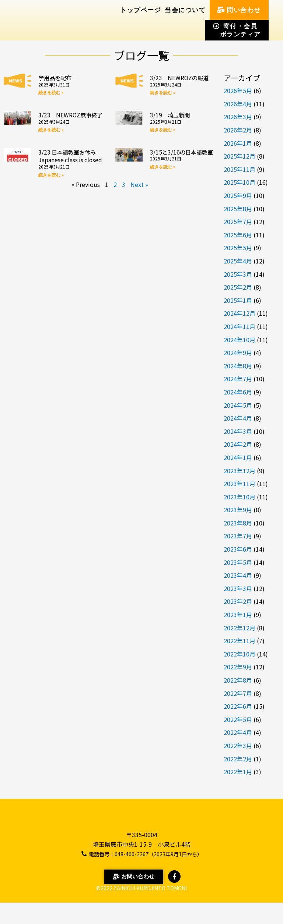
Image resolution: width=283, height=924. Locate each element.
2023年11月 (239, 483)
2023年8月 (238, 522)
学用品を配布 (58, 77)
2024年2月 (238, 444)
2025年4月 (238, 260)
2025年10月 (239, 182)
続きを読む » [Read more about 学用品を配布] (51, 92)
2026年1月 (238, 143)
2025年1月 (238, 300)
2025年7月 (238, 221)
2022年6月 (238, 706)
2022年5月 (238, 719)
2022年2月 (238, 758)
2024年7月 (238, 378)
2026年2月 (238, 129)
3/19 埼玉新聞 (173, 122)
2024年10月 (239, 339)
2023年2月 (238, 601)
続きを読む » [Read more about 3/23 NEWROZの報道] (162, 100)
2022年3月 (238, 745)
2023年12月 (239, 470)
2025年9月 (238, 195)
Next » (139, 208)
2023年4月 (238, 575)
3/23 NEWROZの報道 (181, 81)
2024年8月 (238, 365)
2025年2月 (238, 287)
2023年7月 (238, 535)
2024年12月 (239, 313)
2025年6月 (238, 234)
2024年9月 (238, 352)
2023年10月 (239, 496)
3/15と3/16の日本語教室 (180, 171)
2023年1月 (238, 614)
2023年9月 (238, 509)
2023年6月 (238, 549)
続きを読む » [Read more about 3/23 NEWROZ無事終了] (51, 145)
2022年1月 (238, 771)
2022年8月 (238, 680)
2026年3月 (238, 116)
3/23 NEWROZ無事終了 (69, 126)
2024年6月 (238, 391)
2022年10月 (239, 653)
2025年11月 (239, 169)
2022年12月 (239, 627)
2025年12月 (239, 156)
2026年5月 (238, 90)
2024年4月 (238, 418)
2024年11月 (239, 326)
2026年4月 (238, 103)
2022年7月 (238, 693)
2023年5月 (238, 562)
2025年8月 (238, 208)
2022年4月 (238, 732)
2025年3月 (238, 274)
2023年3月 (238, 588)
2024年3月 (238, 431)
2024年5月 (238, 405)
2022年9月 (238, 666)
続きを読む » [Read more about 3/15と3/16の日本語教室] (162, 191)
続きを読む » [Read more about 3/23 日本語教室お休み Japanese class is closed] (51, 198)
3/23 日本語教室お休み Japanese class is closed (70, 175)
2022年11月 (239, 640)
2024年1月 (238, 457)
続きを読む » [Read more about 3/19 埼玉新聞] (162, 138)
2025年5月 (238, 247)
